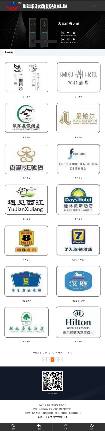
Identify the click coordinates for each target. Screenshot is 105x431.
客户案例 (9, 52)
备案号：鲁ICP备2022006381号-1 (52, 417)
